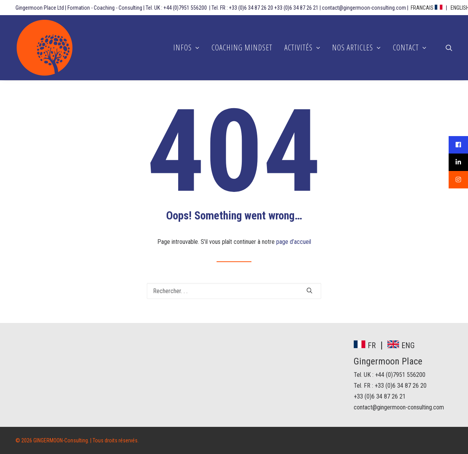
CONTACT (410, 47)
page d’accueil (293, 241)
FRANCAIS (426, 8)
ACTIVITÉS (302, 47)
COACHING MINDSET (242, 47)
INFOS (186, 47)
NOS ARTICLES (356, 47)
